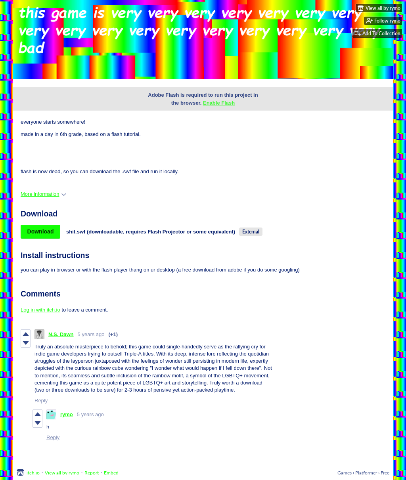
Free (385, 473)
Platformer (366, 473)
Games (344, 473)
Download (40, 231)
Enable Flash (219, 103)
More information (43, 194)
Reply (41, 401)
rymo (66, 414)
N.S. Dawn (61, 334)
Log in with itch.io (40, 310)
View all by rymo (62, 473)
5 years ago (91, 334)
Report (91, 473)
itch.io (33, 473)
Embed (111, 473)
